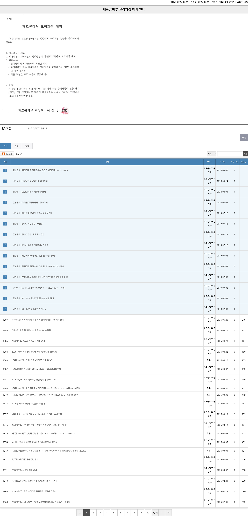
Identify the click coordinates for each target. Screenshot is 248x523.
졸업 (27, 146)
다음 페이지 (155, 513)
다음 (161, 512)
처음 (79, 512)
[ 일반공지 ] (40, 170)
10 (148, 512)
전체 (5, 146)
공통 (16, 146)
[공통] (32, 360)
